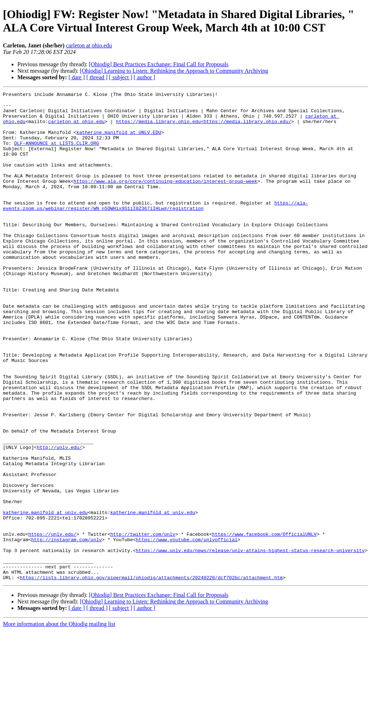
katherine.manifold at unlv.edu (45, 597)
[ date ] (76, 77)
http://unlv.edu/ (59, 519)
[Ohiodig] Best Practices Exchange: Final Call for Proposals (158, 64)
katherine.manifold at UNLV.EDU (118, 141)
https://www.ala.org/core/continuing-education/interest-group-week (165, 199)
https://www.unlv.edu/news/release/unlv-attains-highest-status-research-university (250, 642)
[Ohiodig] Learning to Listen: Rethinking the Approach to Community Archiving (174, 71)
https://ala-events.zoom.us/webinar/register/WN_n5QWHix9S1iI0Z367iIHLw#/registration (155, 228)
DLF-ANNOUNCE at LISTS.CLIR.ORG (56, 154)
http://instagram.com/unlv (66, 629)
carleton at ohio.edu (89, 45)
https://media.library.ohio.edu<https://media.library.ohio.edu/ (203, 128)
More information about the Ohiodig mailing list (59, 722)
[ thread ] (97, 77)
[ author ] (144, 77)
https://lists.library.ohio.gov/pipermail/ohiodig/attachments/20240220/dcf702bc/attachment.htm (151, 675)
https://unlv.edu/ (52, 623)
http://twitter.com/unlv (142, 623)
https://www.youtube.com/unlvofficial (187, 629)
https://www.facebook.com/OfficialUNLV (264, 623)
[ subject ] (120, 77)
